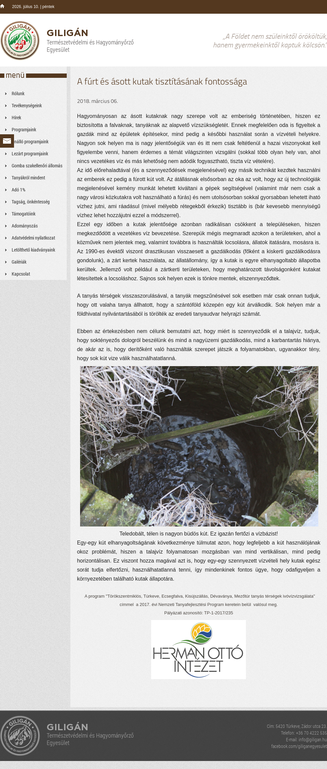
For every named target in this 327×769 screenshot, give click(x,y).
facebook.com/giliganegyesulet (299, 746)
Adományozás (25, 225)
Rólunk (18, 93)
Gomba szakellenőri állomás (37, 165)
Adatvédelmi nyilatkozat (33, 238)
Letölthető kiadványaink (33, 250)
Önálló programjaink (30, 141)
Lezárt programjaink (30, 153)
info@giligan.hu (313, 739)
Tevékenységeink (27, 105)
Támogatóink (23, 213)
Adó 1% (18, 189)
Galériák (19, 262)
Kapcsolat (21, 274)
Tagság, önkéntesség (31, 201)
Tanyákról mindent (28, 177)
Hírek (16, 117)
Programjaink (24, 129)
